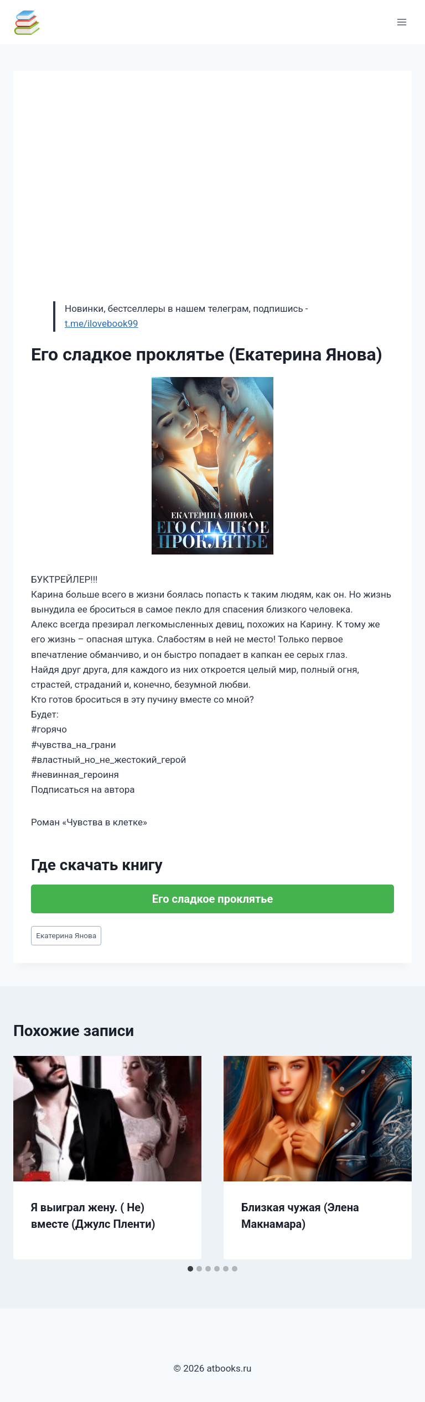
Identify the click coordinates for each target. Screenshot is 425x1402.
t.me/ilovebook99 (101, 323)
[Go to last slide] (33, 1158)
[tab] (190, 1269)
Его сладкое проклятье (212, 899)
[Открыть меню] (401, 21)
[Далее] (392, 1158)
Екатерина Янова (66, 935)
